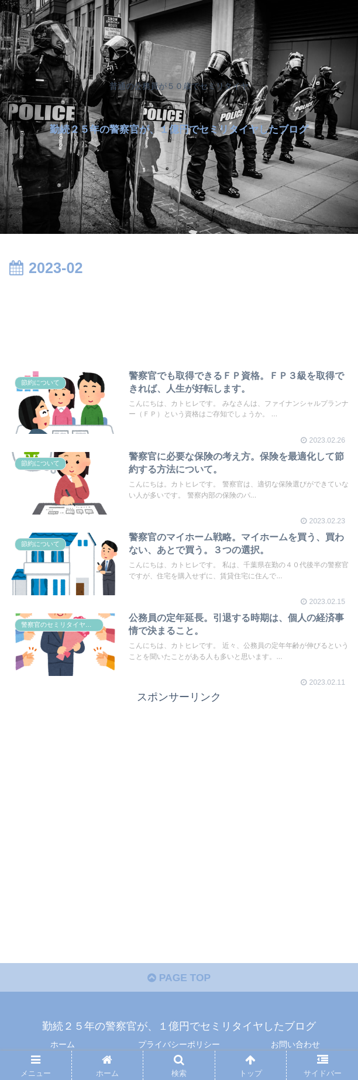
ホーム (62, 1046)
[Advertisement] (179, 316)
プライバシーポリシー (179, 1046)
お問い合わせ (295, 1046)
